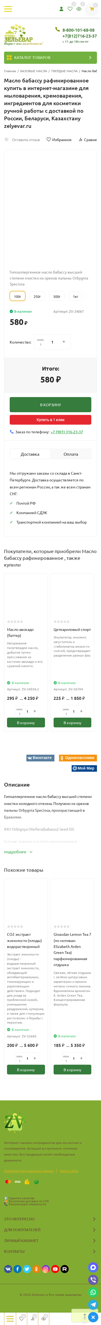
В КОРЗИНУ (50, 404)
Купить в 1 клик (51, 420)
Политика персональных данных (29, 1170)
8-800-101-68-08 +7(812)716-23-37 (79, 33)
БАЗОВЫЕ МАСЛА (33, 70)
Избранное (59, 139)
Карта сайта (69, 1170)
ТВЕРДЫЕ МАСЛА (64, 70)
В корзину (26, 722)
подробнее (18, 851)
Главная (10, 70)
